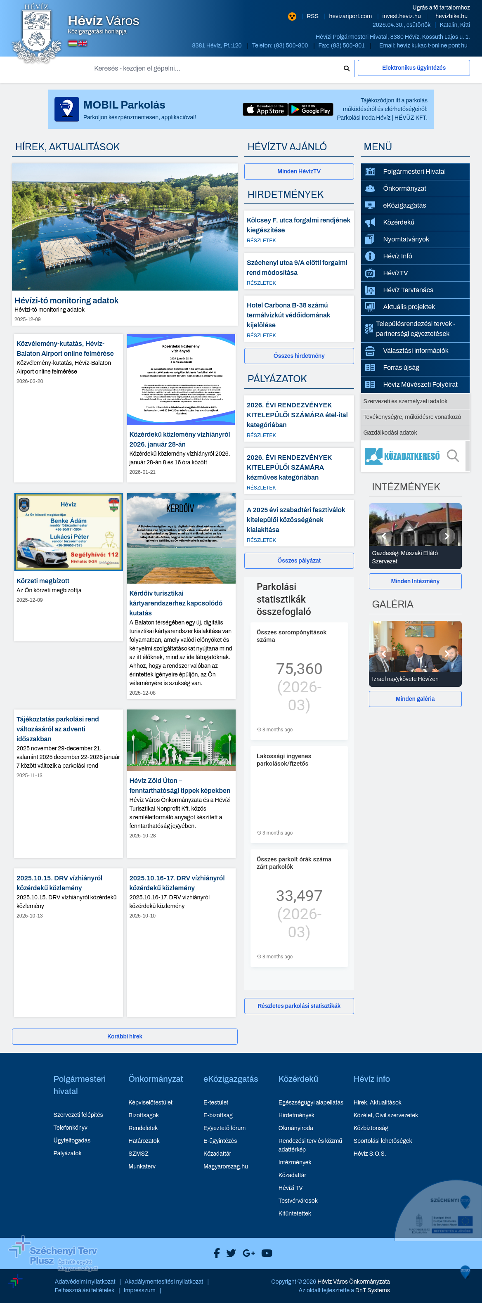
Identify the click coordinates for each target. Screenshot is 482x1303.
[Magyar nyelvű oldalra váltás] (73, 43)
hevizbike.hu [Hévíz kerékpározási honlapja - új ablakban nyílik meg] (451, 16)
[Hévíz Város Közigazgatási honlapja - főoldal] (37, 34)
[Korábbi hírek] (125, 1036)
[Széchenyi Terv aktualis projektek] (53, 1260)
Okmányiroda (296, 1128)
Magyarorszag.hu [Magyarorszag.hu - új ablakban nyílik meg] (225, 1166)
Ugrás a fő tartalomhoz (441, 8)
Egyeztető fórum (224, 1128)
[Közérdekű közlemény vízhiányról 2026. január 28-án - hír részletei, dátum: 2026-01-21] (181, 408)
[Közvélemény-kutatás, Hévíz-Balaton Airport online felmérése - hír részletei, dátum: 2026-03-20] (68, 408)
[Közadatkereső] (415, 456)
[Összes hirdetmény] (299, 356)
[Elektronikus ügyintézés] (414, 71)
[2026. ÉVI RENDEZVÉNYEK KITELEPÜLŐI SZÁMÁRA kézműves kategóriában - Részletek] (299, 471)
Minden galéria (415, 699)
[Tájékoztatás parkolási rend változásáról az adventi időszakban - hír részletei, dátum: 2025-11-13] (68, 783)
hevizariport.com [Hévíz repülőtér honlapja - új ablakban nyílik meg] (351, 16)
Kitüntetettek (295, 1214)
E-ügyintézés (220, 1141)
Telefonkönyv (70, 1128)
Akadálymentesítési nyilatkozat (164, 1282)
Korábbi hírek (124, 1036)
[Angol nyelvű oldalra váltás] (82, 43)
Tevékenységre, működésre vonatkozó (412, 417)
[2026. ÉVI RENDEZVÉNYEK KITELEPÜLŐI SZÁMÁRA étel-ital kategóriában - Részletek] (299, 418)
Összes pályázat (299, 561)
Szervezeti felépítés (78, 1115)
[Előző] (384, 536)
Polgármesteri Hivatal (405, 171)
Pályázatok (68, 1153)
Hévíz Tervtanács (399, 290)
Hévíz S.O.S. (370, 1154)
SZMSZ (138, 1154)
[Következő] (447, 536)
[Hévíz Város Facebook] (215, 1253)
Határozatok (144, 1141)
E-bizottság (218, 1115)
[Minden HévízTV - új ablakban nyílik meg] (299, 171)
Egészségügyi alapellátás (311, 1103)
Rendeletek (143, 1128)
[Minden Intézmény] (415, 581)
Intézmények (295, 1162)
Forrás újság (392, 367)
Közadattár (217, 1154)
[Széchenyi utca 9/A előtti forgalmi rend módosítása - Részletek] (299, 271)
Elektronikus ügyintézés (414, 68)
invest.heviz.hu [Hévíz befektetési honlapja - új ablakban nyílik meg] (402, 16)
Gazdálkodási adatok (390, 433)
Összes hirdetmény (299, 356)
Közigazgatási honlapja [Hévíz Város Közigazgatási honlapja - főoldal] (103, 25)
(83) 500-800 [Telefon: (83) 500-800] (292, 46)
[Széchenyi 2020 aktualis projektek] (438, 1241)
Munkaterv (142, 1166)
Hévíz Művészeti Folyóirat (411, 384)
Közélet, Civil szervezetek (386, 1115)
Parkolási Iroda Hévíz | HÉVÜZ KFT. (382, 118)
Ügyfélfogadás (72, 1140)
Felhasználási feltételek (85, 1290)
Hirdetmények (296, 1115)
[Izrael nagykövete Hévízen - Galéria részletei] (415, 679)
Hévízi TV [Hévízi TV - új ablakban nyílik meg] (291, 1188)
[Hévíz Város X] (229, 1253)
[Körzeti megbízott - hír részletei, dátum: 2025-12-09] (68, 567)
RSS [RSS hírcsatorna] (313, 16)
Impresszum (140, 1290)
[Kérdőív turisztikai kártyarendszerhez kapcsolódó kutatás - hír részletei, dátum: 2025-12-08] (181, 596)
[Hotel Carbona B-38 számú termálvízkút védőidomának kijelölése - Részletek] (299, 319)
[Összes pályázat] (299, 561)
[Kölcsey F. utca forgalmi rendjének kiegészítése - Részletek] (299, 228)
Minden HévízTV (299, 171)
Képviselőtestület (150, 1103)
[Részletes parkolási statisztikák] (299, 1006)
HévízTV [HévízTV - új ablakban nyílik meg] (386, 273)
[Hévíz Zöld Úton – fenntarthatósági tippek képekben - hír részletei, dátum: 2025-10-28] (181, 783)
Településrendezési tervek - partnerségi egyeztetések (410, 328)
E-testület (215, 1103)
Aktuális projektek (400, 307)
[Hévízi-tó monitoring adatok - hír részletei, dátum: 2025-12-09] (125, 244)
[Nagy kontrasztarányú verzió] (292, 16)
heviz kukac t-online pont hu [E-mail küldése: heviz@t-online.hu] (432, 46)
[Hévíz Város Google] (247, 1253)
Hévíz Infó (388, 256)
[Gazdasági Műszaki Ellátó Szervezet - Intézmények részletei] (415, 557)
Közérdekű (390, 222)
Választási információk (407, 351)
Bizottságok (143, 1115)
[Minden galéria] (415, 699)
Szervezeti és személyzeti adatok (406, 401)
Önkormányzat (395, 188)
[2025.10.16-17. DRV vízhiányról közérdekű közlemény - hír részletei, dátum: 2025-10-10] (181, 942)
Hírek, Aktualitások (378, 1103)
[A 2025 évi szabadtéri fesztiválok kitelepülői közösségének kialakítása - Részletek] (299, 523)
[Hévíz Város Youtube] (264, 1253)
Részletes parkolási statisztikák (299, 1006)
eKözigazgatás (395, 205)
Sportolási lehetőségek (383, 1141)
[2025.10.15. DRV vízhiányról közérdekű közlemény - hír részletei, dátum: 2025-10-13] (68, 942)
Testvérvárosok (298, 1201)
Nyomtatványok (397, 239)
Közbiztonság (371, 1128)
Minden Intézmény (415, 581)
